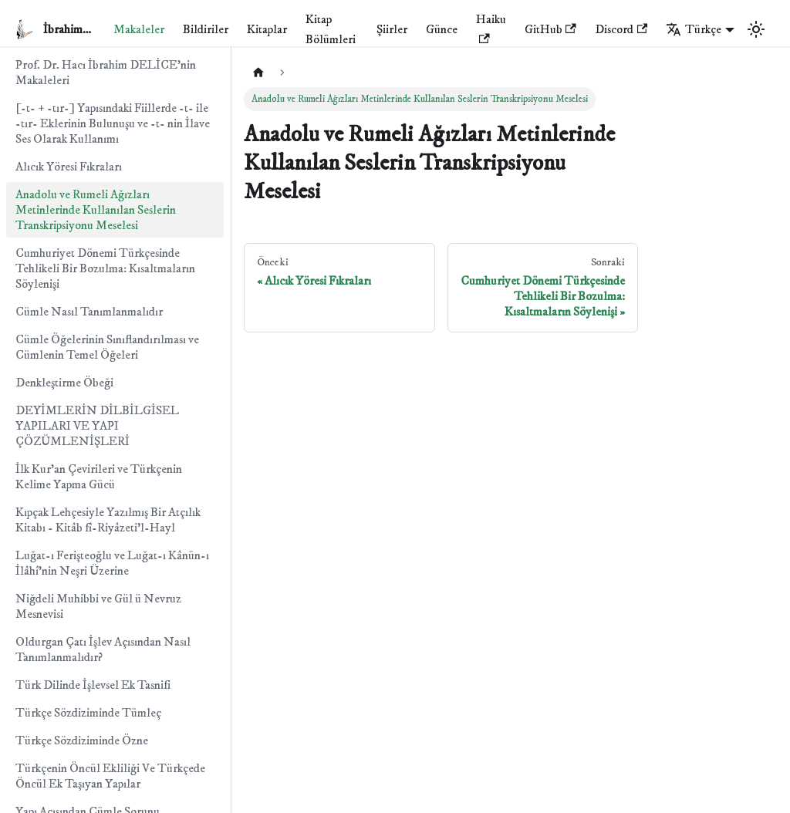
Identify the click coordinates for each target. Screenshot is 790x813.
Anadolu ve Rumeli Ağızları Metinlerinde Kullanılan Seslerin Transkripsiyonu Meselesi (95, 210)
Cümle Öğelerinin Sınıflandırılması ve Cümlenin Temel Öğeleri (107, 347)
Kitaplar (267, 29)
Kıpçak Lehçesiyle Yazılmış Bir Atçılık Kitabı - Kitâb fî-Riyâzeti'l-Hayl (108, 519)
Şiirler (391, 29)
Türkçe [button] (693, 29)
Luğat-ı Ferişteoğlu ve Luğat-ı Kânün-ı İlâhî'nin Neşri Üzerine (112, 563)
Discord (621, 29)
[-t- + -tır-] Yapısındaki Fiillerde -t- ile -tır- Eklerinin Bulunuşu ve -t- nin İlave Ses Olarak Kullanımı (112, 123)
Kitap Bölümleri (331, 29)
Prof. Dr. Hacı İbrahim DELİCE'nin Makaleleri (105, 72)
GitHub (550, 29)
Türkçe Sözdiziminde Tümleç (88, 712)
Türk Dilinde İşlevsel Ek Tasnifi (92, 685)
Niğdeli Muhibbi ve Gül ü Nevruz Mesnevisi (98, 606)
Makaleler (138, 29)
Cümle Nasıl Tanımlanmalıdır (89, 311)
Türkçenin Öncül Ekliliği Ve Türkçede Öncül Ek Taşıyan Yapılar (110, 776)
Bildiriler (205, 29)
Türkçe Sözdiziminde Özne (81, 740)
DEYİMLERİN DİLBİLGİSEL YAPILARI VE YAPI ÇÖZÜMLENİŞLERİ (97, 426)
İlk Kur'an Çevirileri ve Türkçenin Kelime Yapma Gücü (98, 476)
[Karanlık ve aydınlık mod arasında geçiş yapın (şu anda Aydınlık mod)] (756, 29)
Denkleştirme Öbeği (64, 382)
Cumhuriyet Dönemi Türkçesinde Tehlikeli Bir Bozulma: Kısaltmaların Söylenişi (105, 268)
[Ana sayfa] (258, 73)
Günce (441, 29)
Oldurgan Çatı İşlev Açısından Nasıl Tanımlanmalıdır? (103, 649)
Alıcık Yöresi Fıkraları (68, 166)
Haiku (491, 27)
